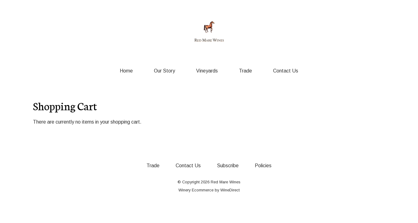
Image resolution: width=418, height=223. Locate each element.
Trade (245, 70)
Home (126, 70)
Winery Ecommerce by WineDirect (209, 190)
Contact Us (285, 70)
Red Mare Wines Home (209, 31)
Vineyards (207, 70)
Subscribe (228, 165)
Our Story (164, 70)
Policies (263, 165)
